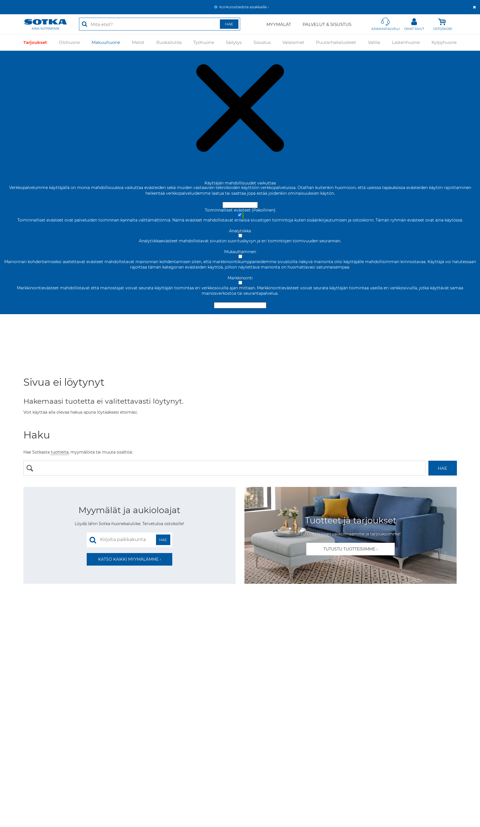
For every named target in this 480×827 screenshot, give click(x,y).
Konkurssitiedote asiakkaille (243, 7)
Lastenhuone (406, 42)
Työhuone (203, 42)
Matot (138, 42)
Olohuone (69, 42)
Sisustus (262, 42)
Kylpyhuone (444, 42)
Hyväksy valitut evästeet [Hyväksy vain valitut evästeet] (240, 305)
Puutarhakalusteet (336, 42)
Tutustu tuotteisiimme (349, 549)
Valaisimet (293, 42)
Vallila (374, 42)
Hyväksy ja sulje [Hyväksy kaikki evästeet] (240, 205)
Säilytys (234, 42)
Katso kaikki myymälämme (128, 559)
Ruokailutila (169, 42)
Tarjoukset (35, 42)
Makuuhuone (106, 42)
